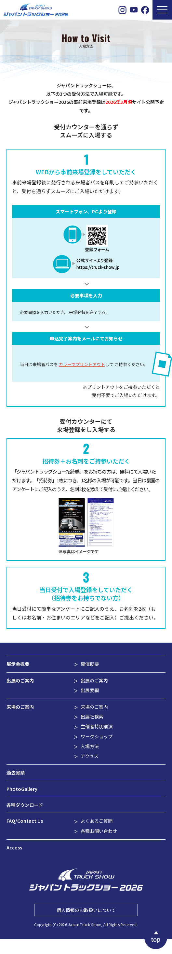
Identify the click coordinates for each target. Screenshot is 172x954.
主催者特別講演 (96, 726)
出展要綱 (90, 690)
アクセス (90, 756)
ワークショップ (96, 736)
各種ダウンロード (25, 805)
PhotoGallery (22, 789)
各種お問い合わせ (99, 831)
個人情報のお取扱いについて (86, 910)
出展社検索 (92, 716)
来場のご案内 (20, 707)
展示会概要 (18, 664)
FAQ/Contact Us (25, 821)
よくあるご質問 (96, 821)
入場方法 (90, 746)
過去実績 (16, 772)
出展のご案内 (20, 680)
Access (14, 847)
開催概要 (90, 664)
